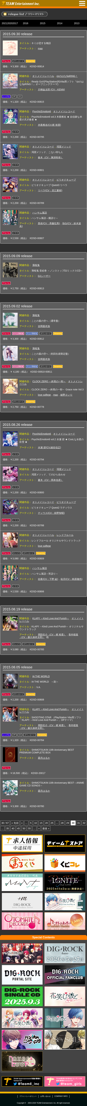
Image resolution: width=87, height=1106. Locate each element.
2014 (59, 23)
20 (46, 823)
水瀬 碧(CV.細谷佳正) (49, 447)
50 (23, 828)
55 (29, 828)
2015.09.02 (11, 306)
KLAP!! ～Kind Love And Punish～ (50, 618)
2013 (76, 23)
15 (41, 823)
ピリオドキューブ (66, 179)
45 (18, 828)
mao (40, 48)
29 (67, 823)
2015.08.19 (11, 609)
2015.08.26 (11, 425)
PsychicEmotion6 (41, 111)
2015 (42, 23)
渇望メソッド (64, 146)
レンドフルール (65, 535)
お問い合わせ (45, 1096)
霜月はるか (44, 758)
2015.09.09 (11, 256)
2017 (15, 23)
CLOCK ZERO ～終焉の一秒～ (49, 381)
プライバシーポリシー (28, 1096)
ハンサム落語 (39, 212)
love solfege (44, 394)
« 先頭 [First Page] (15, 823)
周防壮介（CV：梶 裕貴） (52, 634)
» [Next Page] (39, 828)
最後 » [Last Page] (45, 828)
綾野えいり (66, 394)
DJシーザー (44, 276)
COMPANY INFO (60, 1096)
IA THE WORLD (41, 676)
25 (52, 823)
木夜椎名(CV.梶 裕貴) (49, 125)
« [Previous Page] (22, 823)
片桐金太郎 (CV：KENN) (51, 89)
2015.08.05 (11, 667)
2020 (9, 23)
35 (7, 828)
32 (84, 823)
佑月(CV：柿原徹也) (72, 579)
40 (13, 828)
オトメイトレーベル (43, 76)
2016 (25, 23)
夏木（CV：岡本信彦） (50, 480)
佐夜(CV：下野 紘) (48, 579)
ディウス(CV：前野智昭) (51, 513)
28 (62, 823)
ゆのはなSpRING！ (67, 76)
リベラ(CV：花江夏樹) (50, 190)
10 (35, 823)
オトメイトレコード (64, 111)
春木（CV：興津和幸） (50, 157)
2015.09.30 (11, 34)
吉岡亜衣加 (44, 326)
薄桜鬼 (36, 265)
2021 (4, 23)
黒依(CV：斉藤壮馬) (49, 223)
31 (78, 823)
